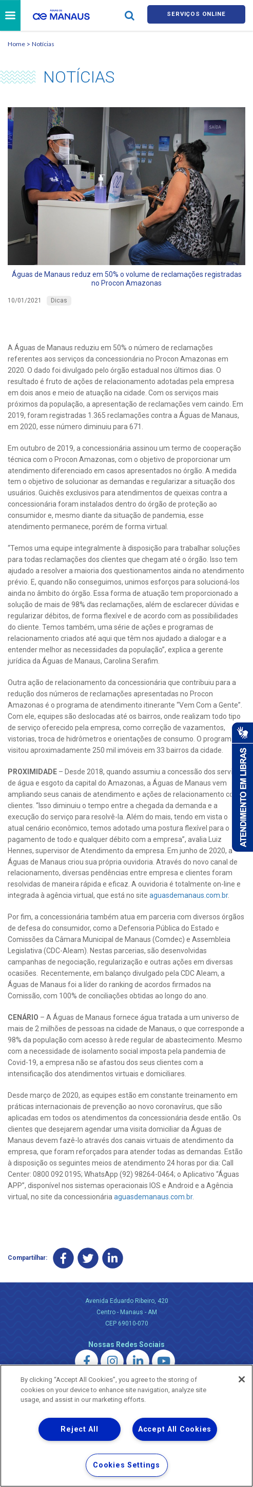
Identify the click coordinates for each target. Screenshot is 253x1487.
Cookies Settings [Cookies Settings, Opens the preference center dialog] (126, 1465)
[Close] (241, 1379)
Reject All (79, 1429)
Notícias (43, 45)
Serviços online (196, 16)
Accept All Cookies (174, 1429)
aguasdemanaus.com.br (188, 897)
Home (16, 45)
